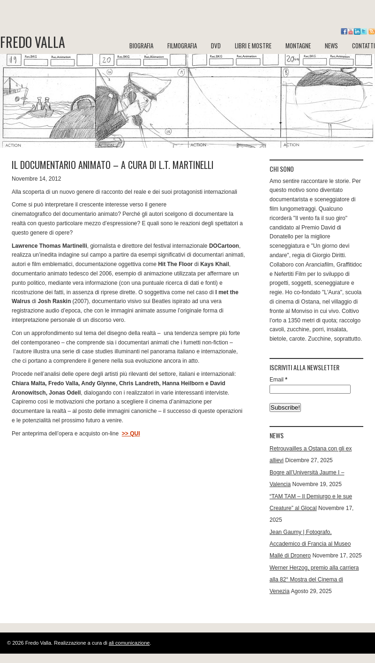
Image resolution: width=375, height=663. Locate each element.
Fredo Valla (32, 42)
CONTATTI (363, 45)
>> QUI (131, 433)
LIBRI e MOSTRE (253, 45)
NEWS (331, 45)
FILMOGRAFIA (182, 45)
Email (278, 379)
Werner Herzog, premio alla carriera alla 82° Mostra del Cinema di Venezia (314, 579)
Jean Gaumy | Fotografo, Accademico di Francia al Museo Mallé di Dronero (310, 544)
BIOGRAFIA (141, 45)
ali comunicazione (129, 643)
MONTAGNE (298, 45)
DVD (216, 45)
